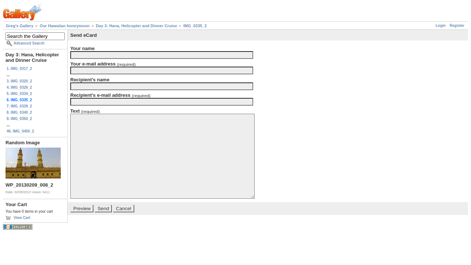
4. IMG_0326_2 (19, 87)
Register (457, 26)
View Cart (22, 218)
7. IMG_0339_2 (19, 106)
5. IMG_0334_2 (19, 94)
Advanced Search (29, 43)
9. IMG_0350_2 (19, 119)
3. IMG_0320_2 (19, 81)
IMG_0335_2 (195, 26)
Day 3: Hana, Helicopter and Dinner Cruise (136, 26)
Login (441, 26)
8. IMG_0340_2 (19, 112)
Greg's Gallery (19, 26)
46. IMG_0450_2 (20, 131)
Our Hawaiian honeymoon (65, 26)
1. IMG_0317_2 (19, 69)
